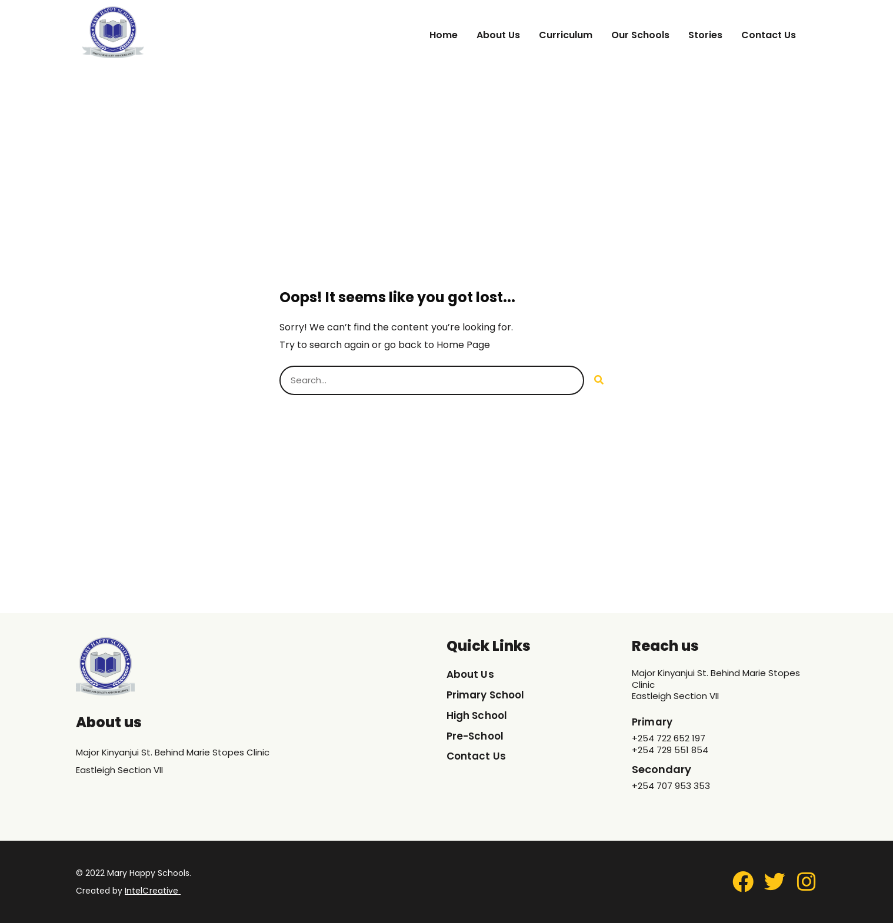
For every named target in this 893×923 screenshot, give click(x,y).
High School (478, 715)
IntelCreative (151, 891)
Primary (653, 721)
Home (443, 35)
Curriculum (565, 35)
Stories (705, 35)
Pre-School (476, 736)
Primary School (487, 695)
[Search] (599, 380)
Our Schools (640, 35)
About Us (498, 35)
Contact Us (768, 35)
